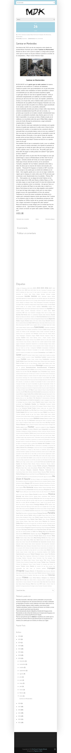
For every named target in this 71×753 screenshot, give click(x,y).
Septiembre (38, 544)
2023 (26, 290)
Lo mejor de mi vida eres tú (42, 457)
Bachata (18, 314)
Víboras (21, 575)
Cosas (47, 352)
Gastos (45, 414)
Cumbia (23, 359)
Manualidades (34, 468)
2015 (42, 288)
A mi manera (43, 292)
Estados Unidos (48, 402)
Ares (45, 308)
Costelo (51, 352)
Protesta (53, 527)
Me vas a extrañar (42, 481)
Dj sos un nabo (51, 375)
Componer (33, 348)
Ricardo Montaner (47, 535)
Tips (45, 560)
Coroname (35, 352)
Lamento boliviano (20, 451)
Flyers (38, 410)
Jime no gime (19, 435)
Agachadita (18, 298)
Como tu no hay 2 (25, 348)
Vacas (44, 571)
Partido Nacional (24, 515)
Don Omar (30, 377)
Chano (37, 335)
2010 (19, 34)
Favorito (34, 406)
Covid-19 (24, 355)
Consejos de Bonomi (26, 350)
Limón (39, 455)
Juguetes (29, 437)
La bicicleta (27, 439)
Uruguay (20, 570)
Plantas (21, 521)
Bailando (41, 314)
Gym (17, 420)
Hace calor (21, 420)
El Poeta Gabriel (25, 390)
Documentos (19, 377)
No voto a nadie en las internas (43, 502)
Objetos (50, 504)
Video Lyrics (44, 575)
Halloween (32, 420)
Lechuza (43, 453)
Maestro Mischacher (41, 464)
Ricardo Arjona (38, 535)
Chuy (35, 339)
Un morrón (38, 566)
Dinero (47, 373)
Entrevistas (23, 400)
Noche (53, 502)
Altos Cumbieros (25, 304)
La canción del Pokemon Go (31, 441)
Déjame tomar (48, 363)
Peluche (53, 517)
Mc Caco (51, 474)
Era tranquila (35, 400)
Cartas (44, 329)
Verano (39, 573)
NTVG (46, 504)
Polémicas (52, 521)
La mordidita (44, 445)
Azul (54, 312)
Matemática (52, 472)
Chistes (49, 337)
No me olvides (46, 498)
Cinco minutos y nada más (30, 341)
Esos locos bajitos (27, 402)
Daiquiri (26, 361)
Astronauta (32, 310)
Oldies (17, 508)
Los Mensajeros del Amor (47, 459)
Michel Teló (27, 485)
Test (43, 558)
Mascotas (44, 472)
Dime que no (26, 373)
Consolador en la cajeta (38, 350)
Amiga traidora (40, 304)
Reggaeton (45, 533)
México (48, 483)
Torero (22, 562)
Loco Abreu (52, 457)
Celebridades (33, 331)
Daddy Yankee (20, 361)
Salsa (31, 540)
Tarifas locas (35, 556)
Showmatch (34, 546)
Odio (54, 504)
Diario (39, 371)
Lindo (46, 455)
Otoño (38, 508)
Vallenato (53, 571)
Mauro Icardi (29, 474)
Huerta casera (20, 427)
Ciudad (28, 34)
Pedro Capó (32, 517)
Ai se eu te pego (33, 300)
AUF (23, 312)
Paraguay (39, 513)
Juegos (22, 437)
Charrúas (42, 335)
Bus (25, 325)
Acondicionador (20, 296)
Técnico (53, 556)
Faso (30, 406)
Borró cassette (19, 323)
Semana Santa (27, 544)
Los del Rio (32, 459)
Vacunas (48, 571)
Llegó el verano (51, 455)
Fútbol (45, 412)
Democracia (23, 365)
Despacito (18, 369)
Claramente (28, 343)
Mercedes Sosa (43, 483)
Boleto (40, 321)
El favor (52, 383)
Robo (29, 537)
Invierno (26, 433)
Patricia (18, 517)
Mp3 (17, 492)
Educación (45, 379)
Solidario (53, 550)
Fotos (50, 410)
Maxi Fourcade (35, 474)
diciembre (22, 661)
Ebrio (37, 379)
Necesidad (23, 498)
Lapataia (27, 451)
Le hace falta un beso (35, 453)
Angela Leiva (51, 306)
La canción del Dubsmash (43, 439)
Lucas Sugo (22, 461)
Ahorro (27, 300)
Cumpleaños (45, 359)
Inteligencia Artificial (26, 431)
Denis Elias (28, 365)
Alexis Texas (33, 302)
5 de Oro (38, 290)
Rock (35, 538)
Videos (25, 577)
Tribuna (18, 564)
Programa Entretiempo (36, 527)
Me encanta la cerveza (21, 481)
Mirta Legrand (19, 487)
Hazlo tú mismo (35, 422)
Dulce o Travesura (20, 379)
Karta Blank (48, 437)
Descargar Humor (47, 365)
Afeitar (53, 296)
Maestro (34, 464)
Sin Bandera (50, 548)
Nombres (31, 504)
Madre (29, 464)
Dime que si (33, 373)
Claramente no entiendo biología (39, 343)
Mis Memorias (47, 34)
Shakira (18, 546)
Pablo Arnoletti (47, 508)
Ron (47, 537)
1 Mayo (18, 288)
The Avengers (48, 558)
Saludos (42, 540)
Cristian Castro (34, 355)
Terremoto (39, 558)
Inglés (39, 429)
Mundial (35, 494)
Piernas (47, 519)
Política (18, 523)
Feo (20, 408)
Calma (53, 325)
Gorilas (41, 416)
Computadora (45, 348)
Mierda (32, 485)
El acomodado (38, 381)
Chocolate (19, 339)
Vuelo (35, 582)
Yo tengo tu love (34, 586)
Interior (40, 431)
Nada (23, 496)
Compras (39, 348)
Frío (26, 412)
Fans (22, 406)
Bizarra (27, 321)
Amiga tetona (33, 304)
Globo (25, 416)
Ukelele (32, 566)
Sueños (53, 552)
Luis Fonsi (40, 461)
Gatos (49, 414)
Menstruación (36, 483)
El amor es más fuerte (48, 381)
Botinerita (25, 323)
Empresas (49, 394)
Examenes (42, 404)
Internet (49, 431)
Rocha (32, 537)
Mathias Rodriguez (21, 474)
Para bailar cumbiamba (27, 513)
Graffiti (45, 416)
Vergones (49, 573)
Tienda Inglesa (39, 560)
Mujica (31, 494)
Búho (17, 325)
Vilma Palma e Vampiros (40, 577)
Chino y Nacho (42, 337)
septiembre (23, 670)
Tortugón (38, 562)
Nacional (18, 496)
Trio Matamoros (24, 564)
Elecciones (30, 392)
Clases (49, 343)
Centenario (46, 331)
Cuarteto (43, 357)
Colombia (38, 346)
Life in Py (35, 455)
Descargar (39, 365)
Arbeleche (41, 308)
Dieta (21, 373)
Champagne (22, 335)
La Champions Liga (25, 443)
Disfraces (21, 375)
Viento (30, 577)
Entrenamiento (46, 398)
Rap (44, 531)
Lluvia (34, 457)
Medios (23, 483)
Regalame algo (34, 533)
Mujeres (27, 494)
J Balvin (31, 433)
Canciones (39, 327)
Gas (35, 414)
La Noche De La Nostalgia (26, 447)
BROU (46, 323)
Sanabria (53, 540)
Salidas (28, 540)
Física (30, 410)
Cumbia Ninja (38, 359)
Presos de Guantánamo (42, 525)
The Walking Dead (26, 560)
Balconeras (24, 316)
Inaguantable (19, 429)
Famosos (18, 406)
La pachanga (50, 447)
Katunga (53, 437)
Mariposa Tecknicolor (45, 470)
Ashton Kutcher (25, 310)
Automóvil (32, 312)
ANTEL (23, 308)
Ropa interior (51, 537)
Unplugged (51, 568)
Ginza (22, 416)
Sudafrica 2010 (46, 552)
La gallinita (21, 445)
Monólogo (48, 487)
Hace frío (26, 420)
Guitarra (36, 418)
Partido (17, 515)
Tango (17, 556)
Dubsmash (39, 377)
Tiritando (18, 562)
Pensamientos (22, 519)
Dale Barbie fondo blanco (34, 361)
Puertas (35, 529)
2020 (17, 290)
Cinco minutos (19, 341)
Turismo (23, 566)
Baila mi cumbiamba (33, 314)
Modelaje (36, 487)
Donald (35, 377)
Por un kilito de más (39, 523)
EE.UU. (49, 379)
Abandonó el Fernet (22, 294)
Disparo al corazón (28, 375)
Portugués (22, 525)
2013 (34, 288)
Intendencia (34, 431)
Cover (18, 354)
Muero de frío (47, 491)
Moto (51, 489)
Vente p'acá (34, 573)
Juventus (43, 437)
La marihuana (37, 445)
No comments (39, 38)
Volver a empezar (37, 580)
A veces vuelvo (51, 292)
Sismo (45, 550)
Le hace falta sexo (25, 453)
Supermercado (20, 554)
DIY (37, 375)
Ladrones (53, 449)
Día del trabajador (32, 371)
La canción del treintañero (44, 441)
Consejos (18, 350)
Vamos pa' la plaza (20, 573)
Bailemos (48, 314)
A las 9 (31, 292)
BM (34, 321)
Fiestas (34, 408)
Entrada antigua (50, 219)
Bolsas (43, 321)
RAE (37, 531)
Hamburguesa (39, 420)
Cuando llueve (42, 355)
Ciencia (53, 339)
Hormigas (50, 424)
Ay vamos (49, 312)
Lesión (53, 453)
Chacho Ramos (51, 333)
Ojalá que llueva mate (32, 506)
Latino (43, 451)
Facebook (48, 404)
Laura (46, 451)
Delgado (18, 365)
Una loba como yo (29, 568)
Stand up (34, 552)
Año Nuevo (27, 308)
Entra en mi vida (24, 398)
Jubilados (18, 437)
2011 (31, 288)
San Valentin (47, 540)
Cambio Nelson (22, 327)
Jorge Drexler (36, 435)
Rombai (44, 537)
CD (20, 331)
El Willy (25, 392)
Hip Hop (48, 422)
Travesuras (52, 562)
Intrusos (53, 431)
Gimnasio (18, 416)
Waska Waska (22, 584)
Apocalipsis (33, 308)
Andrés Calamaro (36, 306)
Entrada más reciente (23, 219)
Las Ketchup (38, 451)
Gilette (53, 414)
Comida (46, 346)
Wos (35, 584)
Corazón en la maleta (25, 352)
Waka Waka (42, 582)
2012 (19, 722)
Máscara (39, 472)
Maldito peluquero (42, 466)
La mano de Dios (29, 445)
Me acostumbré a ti (24, 476)
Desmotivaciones (31, 367)
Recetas (47, 531)
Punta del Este (47, 529)
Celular (41, 331)
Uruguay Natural (29, 571)
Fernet (29, 408)
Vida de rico (38, 575)
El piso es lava (45, 388)
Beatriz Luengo (23, 318)
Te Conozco (41, 556)
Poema (36, 521)
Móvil (53, 489)
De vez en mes (28, 363)
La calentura (33, 439)
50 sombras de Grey (23, 292)
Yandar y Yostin (46, 584)
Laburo (48, 449)
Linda (43, 455)
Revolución (31, 535)
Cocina (34, 346)
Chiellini (23, 337)
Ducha (44, 377)
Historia (18, 424)
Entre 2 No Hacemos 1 (35, 398)
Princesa (18, 527)
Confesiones (52, 348)
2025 (32, 290)
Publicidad (30, 529)
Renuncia (26, 535)
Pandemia (52, 510)
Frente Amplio (20, 412)
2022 (23, 290)
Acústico (34, 296)
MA (21, 464)
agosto (22, 674)
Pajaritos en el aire (20, 510)
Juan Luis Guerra (44, 435)
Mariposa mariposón (32, 470)
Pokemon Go (46, 521)
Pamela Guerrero (29, 510)
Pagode (53, 508)
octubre (22, 667)
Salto (35, 540)
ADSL (39, 296)
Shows (38, 546)
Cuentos (18, 359)
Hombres (36, 424)
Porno (17, 525)
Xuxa (38, 584)
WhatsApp (28, 584)
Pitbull (17, 521)
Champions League (30, 335)
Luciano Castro (29, 461)
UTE (35, 571)
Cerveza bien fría (42, 333)
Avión (42, 312)
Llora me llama (19, 457)
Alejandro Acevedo (45, 300)
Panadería (46, 510)
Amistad (50, 304)
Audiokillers (19, 312)
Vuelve (38, 582)
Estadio (42, 402)
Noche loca (19, 504)
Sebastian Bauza (51, 542)
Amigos (45, 304)
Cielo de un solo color (45, 339)
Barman (45, 316)
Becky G (29, 318)
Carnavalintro (34, 329)
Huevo (25, 427)
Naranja (35, 496)
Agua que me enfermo (36, 298)
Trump (34, 564)
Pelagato (41, 517)
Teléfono (24, 558)
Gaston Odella (40, 414)
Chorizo (32, 339)
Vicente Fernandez (27, 575)
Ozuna (42, 508)
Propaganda (47, 527)
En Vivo (53, 394)
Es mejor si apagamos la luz (46, 400)
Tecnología (18, 558)
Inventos (22, 433)
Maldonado (51, 466)
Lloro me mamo (27, 457)
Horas (40, 424)
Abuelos (43, 294)
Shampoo (29, 546)
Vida (34, 575)
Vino (48, 577)
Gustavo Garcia (44, 418)
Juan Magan (52, 435)
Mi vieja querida (20, 485)
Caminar (23, 34)
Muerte (53, 491)
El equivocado (46, 383)
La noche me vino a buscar (39, 447)
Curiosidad (52, 359)
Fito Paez (34, 410)
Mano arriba (27, 468)
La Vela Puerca (35, 449)
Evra (38, 404)
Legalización (48, 453)
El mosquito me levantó (25, 388)
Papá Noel (19, 513)
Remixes (21, 535)
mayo (21, 683)
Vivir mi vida (23, 580)
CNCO (27, 346)
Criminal (29, 355)
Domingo (25, 377)
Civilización (22, 343)
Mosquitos (46, 489)
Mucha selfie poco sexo (25, 491)
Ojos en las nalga (51, 506)
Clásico (53, 343)
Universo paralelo (41, 568)
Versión (53, 573)
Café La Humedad (41, 325)
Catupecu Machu (51, 329)
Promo (43, 527)
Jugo (25, 437)
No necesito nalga (33, 500)
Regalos (39, 533)
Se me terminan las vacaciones (37, 542)
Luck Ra (35, 461)
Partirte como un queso (35, 515)
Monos (53, 487)
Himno (44, 422)
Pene (17, 519)
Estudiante (28, 404)
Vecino (26, 573)
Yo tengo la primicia (25, 586)
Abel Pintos (32, 294)
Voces (28, 580)
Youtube (40, 586)
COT (54, 352)
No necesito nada (24, 500)
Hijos (41, 422)
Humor (31, 426)
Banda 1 (29, 316)
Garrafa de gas (29, 414)
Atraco (49, 310)
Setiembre (52, 544)
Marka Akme (25, 472)
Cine (38, 341)
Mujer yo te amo (20, 494)
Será (43, 544)
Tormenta (26, 562)
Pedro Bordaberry (24, 517)
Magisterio (19, 466)
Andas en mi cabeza (25, 306)
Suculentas (39, 552)
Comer (42, 346)
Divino (34, 375)
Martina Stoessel (33, 472)
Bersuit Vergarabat (36, 318)
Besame (42, 318)
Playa (29, 521)
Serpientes (46, 544)
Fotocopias (45, 410)
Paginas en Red (38, 751)
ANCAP (18, 306)
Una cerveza (49, 566)
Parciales (45, 513)
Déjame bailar (41, 363)
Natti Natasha (51, 496)
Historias (22, 424)
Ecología (40, 379)
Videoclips (51, 575)
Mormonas (41, 489)
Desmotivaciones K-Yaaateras (46, 367)
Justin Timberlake (35, 437)
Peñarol (32, 519)
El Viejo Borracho (49, 390)
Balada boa (18, 316)
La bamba (21, 439)
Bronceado (42, 323)
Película (45, 517)
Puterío (53, 529)
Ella (50, 392)
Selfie (22, 544)
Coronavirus (41, 352)
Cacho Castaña (33, 325)
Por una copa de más (50, 523)
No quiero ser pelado (43, 500)
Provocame (18, 529)
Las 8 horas (32, 451)
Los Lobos (38, 459)
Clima (17, 346)
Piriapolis (52, 519)
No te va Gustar (30, 502)
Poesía (40, 521)
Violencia (52, 577)
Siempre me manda (39, 548)
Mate (31, 34)
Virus (17, 580)
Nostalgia (36, 504)
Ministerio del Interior (49, 485)
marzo (21, 690)
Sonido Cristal (27, 552)
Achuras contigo (50, 294)
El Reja (31, 390)
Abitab (38, 294)
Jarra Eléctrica (49, 433)
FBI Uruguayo (39, 406)
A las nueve (37, 292)
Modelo (40, 487)
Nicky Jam (36, 498)
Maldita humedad (32, 466)
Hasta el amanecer (47, 420)
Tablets (46, 554)
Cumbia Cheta (30, 359)
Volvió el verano (23, 582)
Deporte (34, 365)
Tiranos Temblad (51, 560)
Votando (29, 582)
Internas (44, 431)
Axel (46, 312)
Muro (46, 494)
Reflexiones (26, 533)
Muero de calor (40, 491)
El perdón (39, 388)
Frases (53, 410)
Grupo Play (23, 418)
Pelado (37, 517)
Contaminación (48, 350)
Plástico (26, 521)
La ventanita (43, 449)
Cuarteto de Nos (51, 357)
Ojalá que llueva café (21, 506)
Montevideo (19, 36)
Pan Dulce (41, 510)
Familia (53, 404)
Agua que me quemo (48, 298)
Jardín (44, 433)
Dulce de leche (50, 377)
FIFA (54, 408)
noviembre (23, 664)
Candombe (47, 327)
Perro (44, 519)
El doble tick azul (25, 383)
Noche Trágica (25, 504)
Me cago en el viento (47, 476)
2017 (50, 288)
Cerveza (36, 333)
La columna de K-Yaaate (43, 443)
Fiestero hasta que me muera (44, 408)
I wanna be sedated (40, 427)
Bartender (49, 316)
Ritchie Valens (23, 537)
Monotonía (18, 489)
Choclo (53, 337)
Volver (31, 580)
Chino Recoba (33, 337)
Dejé (54, 363)
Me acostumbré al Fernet (36, 476)
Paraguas (35, 513)
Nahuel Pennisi (29, 496)
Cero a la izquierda (25, 333)
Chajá (17, 335)
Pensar (28, 519)
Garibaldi (23, 414)
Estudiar (34, 404)
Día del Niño (23, 371)
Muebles (34, 491)
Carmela (29, 329)
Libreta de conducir (28, 455)
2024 (29, 290)
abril (21, 686)
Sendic (33, 544)
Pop (22, 523)
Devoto (23, 369)
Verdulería (44, 573)
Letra (17, 455)
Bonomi (48, 321)
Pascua (43, 515)
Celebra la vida (25, 331)
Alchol (39, 300)
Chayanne (47, 335)
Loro (29, 459)
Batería (17, 318)
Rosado (17, 540)
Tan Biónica (51, 554)
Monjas (44, 487)
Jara (41, 433)
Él (16, 381)
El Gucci (24, 386)
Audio (53, 310)
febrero (22, 693)
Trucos (30, 564)
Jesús (53, 433)
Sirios (42, 550)
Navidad (18, 498)
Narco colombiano (42, 496)
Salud (38, 540)
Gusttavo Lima (51, 418)
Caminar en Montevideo (26, 43)
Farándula (26, 406)
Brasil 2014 (32, 323)
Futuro (49, 412)
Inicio (37, 219)
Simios (45, 548)
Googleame (37, 416)
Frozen (31, 412)
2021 (20, 290)
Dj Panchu (44, 375)
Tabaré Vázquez (35, 554)
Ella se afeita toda (36, 394)
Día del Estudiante (46, 369)
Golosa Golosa (30, 416)
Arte (54, 308)
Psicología (24, 529)
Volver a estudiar (46, 580)
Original (32, 508)
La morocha (50, 445)
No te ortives (22, 502)
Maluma (18, 468)
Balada (53, 314)
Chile (27, 337)
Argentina (49, 308)
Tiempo (33, 560)
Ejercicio (53, 379)
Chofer (23, 339)
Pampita (37, 510)
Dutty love (32, 379)
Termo (34, 558)
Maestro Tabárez (51, 464)
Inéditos (25, 429)
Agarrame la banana (26, 298)
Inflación (35, 429)
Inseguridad (45, 429)
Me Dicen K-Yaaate (38, 34)
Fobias (41, 410)
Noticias (42, 504)
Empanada (43, 394)
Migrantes (36, 485)
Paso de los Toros (50, 515)
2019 (54, 288)
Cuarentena (38, 357)
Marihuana (22, 470)
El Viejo (43, 390)
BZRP (28, 325)
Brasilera (37, 323)
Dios (17, 375)
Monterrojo (24, 489)
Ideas (48, 427)
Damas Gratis (44, 361)
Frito (28, 412)
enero (21, 696)
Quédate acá (29, 531)
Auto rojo (27, 312)
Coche (30, 346)
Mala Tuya (24, 466)
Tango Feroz (23, 556)
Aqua (37, 308)
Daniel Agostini (51, 361)
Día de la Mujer (38, 369)
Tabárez (42, 554)
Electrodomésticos (44, 392)
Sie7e (24, 548)
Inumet (18, 433)
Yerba (52, 584)
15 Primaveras (23, 288)
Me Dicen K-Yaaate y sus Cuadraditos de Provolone (43, 479)
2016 (46, 288)
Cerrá (32, 333)
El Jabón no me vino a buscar (46, 386)
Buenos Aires (51, 323)
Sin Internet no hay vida (28, 550)
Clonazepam (22, 346)
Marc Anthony (47, 468)
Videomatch (19, 577)
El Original (34, 388)
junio (21, 680)
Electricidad (37, 392)
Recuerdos (52, 531)
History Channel (30, 424)
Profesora (22, 527)
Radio (34, 531)
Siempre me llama (30, 548)
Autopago (38, 312)
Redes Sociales (19, 533)
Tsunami (38, 564)
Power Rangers (28, 525)
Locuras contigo (20, 459)
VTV (32, 582)
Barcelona (39, 316)
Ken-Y (17, 439)
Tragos (47, 562)
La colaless (32, 443)
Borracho (53, 321)
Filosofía (18, 410)
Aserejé (18, 310)
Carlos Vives (24, 329)
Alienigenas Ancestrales (43, 302)
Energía (26, 396)
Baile (44, 314)
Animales (18, 308)
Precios (34, 525)
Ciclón (38, 339)
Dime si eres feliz (41, 373)
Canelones (52, 327)
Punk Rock (40, 529)
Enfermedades (32, 396)
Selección (18, 544)
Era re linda (29, 400)
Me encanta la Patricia (32, 481)
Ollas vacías (22, 508)
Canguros (18, 329)
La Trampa (28, 449)
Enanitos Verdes (20, 396)
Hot (54, 424)
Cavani (17, 331)
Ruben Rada (23, 540)
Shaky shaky (23, 546)
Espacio (34, 402)
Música (51, 494)
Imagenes (52, 427)
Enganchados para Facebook (44, 396)
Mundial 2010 (41, 494)
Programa (27, 527)
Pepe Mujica (38, 519)
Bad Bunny (24, 314)
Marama (40, 468)
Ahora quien (22, 300)
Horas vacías (45, 424)
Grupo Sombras (29, 418)
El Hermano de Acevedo (32, 386)
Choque (27, 339)
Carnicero (40, 329)
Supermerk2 (27, 554)
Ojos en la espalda (41, 506)
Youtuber (45, 586)
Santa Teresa (25, 542)
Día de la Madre (29, 369)
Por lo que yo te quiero (28, 523)
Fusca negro (40, 412)
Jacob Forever (37, 433)
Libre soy (21, 455)
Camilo (28, 327)
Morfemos (36, 489)
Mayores (47, 474)
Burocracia (21, 325)
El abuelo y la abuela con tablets (25, 381)
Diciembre (44, 371)
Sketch (49, 550)
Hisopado (53, 422)
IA (45, 427)
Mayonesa (42, 474)
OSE (36, 508)
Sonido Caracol (20, 552)
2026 (34, 290)
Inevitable (30, 429)
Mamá (22, 468)
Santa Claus (19, 542)
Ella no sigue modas (25, 394)
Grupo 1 (49, 416)
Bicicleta (47, 318)
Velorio (30, 573)
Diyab (40, 375)
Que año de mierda (21, 531)
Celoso (38, 331)
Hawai (29, 422)
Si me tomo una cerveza (46, 546)
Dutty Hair (27, 379)
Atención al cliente (41, 310)
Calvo (17, 327)
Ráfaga (40, 531)
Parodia (51, 512)
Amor (53, 304)
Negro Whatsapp (30, 498)
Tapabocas (28, 556)
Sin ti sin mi (37, 550)
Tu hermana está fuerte (47, 564)
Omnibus (27, 508)
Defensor (35, 363)
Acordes (27, 296)
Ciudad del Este (47, 341)
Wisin (32, 584)
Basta (53, 316)
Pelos (49, 517)
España (38, 402)
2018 (19, 703)
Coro (32, 352)
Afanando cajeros (46, 296)
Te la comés (48, 556)
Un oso (43, 566)
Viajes (17, 575)
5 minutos (43, 290)
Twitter (27, 566)
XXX (41, 584)
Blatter (31, 321)
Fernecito (24, 408)
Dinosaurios (52, 373)
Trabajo (43, 562)
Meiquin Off (28, 483)
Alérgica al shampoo (25, 302)
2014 (38, 288)
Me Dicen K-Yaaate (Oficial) (39, 749)
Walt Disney (48, 582)
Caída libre (49, 325)
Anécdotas (45, 306)
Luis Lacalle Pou (47, 461)
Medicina (49, 481)
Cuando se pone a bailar (27, 357)
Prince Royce (51, 525)
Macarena (25, 464)
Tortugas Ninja (32, 562)
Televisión (29, 558)
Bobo (37, 321)
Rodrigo (39, 537)
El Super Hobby (37, 390)
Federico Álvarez (47, 406)
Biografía (22, 321)
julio (21, 677)
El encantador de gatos (36, 383)
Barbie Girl (34, 316)
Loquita (25, 459)
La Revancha (23, 449)
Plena (32, 521)
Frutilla (35, 412)
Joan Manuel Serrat (28, 435)
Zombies (50, 586)
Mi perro (53, 483)
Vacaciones (40, 571)
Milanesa (41, 485)
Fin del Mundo (24, 410)
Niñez (41, 498)
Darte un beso (20, 363)
